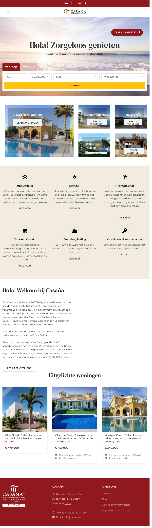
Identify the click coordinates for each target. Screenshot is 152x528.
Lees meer (25, 208)
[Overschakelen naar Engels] (73, 3)
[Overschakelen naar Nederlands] (66, 3)
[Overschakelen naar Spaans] (79, 3)
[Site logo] (74, 11)
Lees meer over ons (18, 451)
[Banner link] (39, 131)
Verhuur (29, 67)
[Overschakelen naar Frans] (85, 3)
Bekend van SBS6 (127, 32)
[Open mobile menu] (8, 11)
